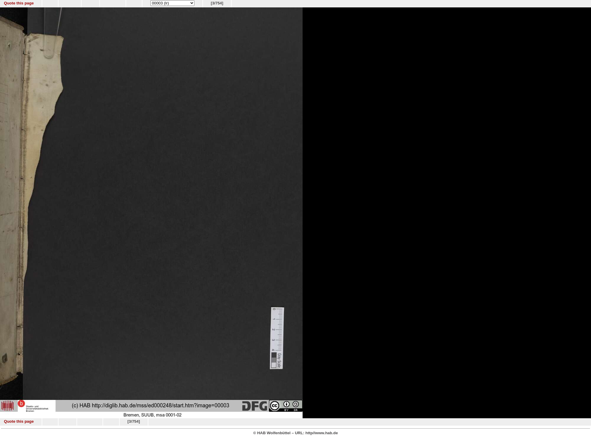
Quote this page (19, 3)
